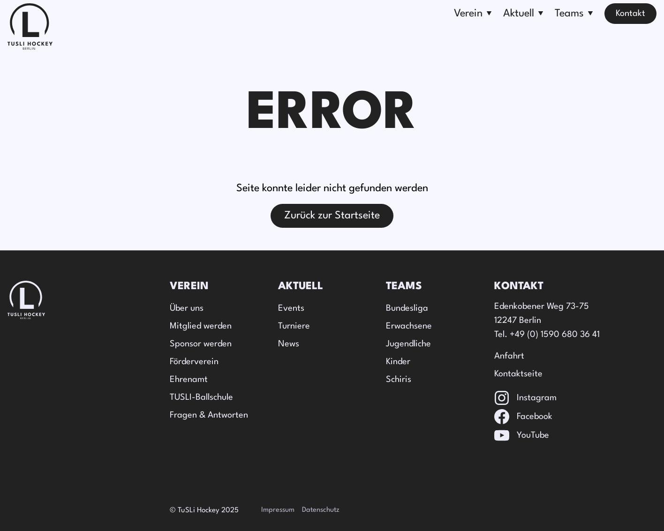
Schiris (398, 379)
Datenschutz (321, 510)
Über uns (187, 308)
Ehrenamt (189, 379)
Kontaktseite (518, 374)
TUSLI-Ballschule (201, 397)
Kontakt (630, 13)
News (288, 344)
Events (291, 308)
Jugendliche (408, 344)
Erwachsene (409, 326)
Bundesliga (407, 308)
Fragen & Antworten (209, 415)
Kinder (398, 362)
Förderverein (194, 362)
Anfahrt (509, 356)
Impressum (277, 510)
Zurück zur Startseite (332, 215)
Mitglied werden (201, 326)
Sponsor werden (201, 344)
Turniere (294, 326)
